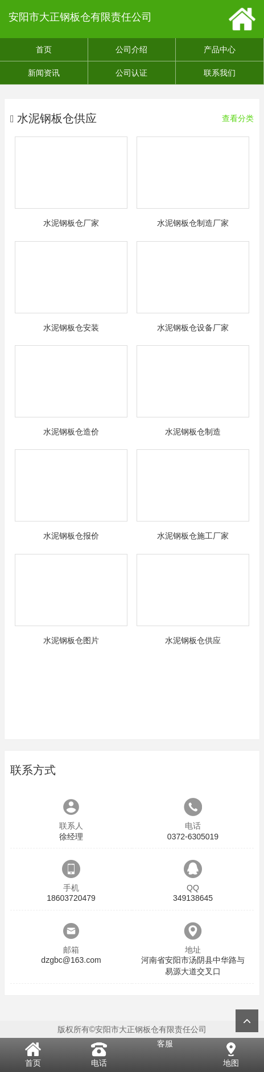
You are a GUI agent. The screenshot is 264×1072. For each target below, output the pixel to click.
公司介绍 (131, 49)
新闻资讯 (44, 72)
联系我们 (220, 72)
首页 (44, 49)
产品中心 (220, 49)
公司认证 (131, 72)
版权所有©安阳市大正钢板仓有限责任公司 (132, 1029)
